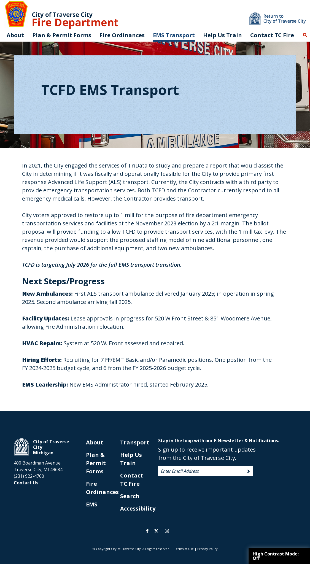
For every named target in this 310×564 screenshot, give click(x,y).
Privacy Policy (207, 549)
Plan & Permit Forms (96, 463)
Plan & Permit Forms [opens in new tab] (61, 35)
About (15, 35)
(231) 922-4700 (29, 476)
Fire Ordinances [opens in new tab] (122, 35)
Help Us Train (222, 35)
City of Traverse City (21, 446)
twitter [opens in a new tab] (156, 530)
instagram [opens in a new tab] (167, 531)
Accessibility (137, 508)
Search (305, 35)
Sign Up (248, 471)
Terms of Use (184, 549)
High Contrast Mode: (276, 556)
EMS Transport (174, 35)
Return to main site (277, 18)
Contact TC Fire (272, 35)
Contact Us (26, 483)
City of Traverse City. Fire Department (61, 14)
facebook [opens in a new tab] (147, 531)
